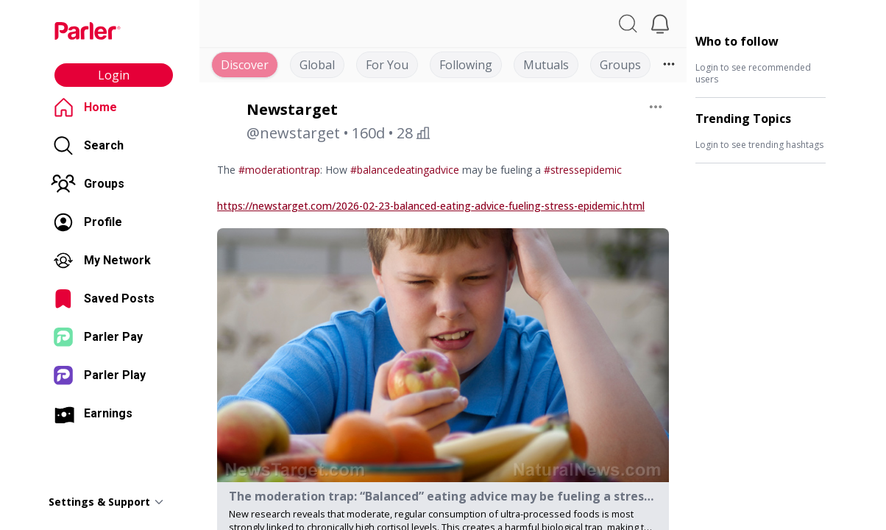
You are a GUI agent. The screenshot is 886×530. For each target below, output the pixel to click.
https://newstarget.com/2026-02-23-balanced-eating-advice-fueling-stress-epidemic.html (431, 206)
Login (114, 75)
